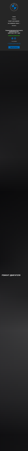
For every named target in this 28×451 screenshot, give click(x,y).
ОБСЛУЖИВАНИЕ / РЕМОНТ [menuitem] (14, 23)
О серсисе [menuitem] (14, 18)
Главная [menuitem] (14, 16)
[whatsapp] (15, 38)
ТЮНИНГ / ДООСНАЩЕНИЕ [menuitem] (13, 21)
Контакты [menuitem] (14, 25)
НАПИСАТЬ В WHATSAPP (14, 35)
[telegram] (12, 38)
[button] (14, 47)
